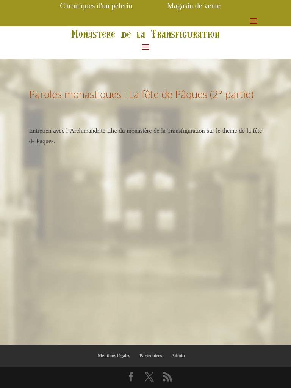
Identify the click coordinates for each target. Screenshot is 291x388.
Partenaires (150, 355)
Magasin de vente (194, 6)
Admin (178, 355)
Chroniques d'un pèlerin (96, 6)
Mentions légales (114, 355)
